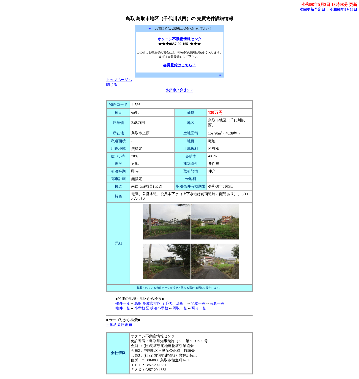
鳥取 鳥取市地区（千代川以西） (160, 303)
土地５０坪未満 (119, 325)
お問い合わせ (179, 90)
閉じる (111, 84)
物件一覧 (122, 303)
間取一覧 (198, 303)
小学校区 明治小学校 (151, 308)
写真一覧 (217, 303)
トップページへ (119, 80)
